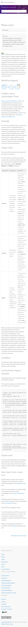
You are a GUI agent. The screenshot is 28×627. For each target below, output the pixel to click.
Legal (11, 624)
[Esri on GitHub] (7, 617)
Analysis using (11, 101)
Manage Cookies (5, 624)
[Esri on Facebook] (5, 617)
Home (3, 554)
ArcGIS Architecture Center (8, 593)
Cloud (3, 564)
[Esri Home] (4, 612)
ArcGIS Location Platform (8, 583)
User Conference (6, 606)
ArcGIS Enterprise (8, 2)
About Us (3, 599)
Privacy (24, 622)
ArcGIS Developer (6, 585)
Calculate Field (9, 504)
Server (3, 559)
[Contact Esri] (10, 617)
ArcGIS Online (5, 575)
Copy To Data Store (18, 494)
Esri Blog (3, 604)
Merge (15, 527)
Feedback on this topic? (20, 536)
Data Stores (4, 562)
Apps (2, 566)
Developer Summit (6, 609)
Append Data (21, 484)
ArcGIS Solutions (5, 588)
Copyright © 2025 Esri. (6, 622)
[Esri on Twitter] (2, 617)
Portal (2, 557)
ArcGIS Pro (4, 578)
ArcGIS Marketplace (6, 590)
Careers (3, 601)
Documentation (5, 569)
